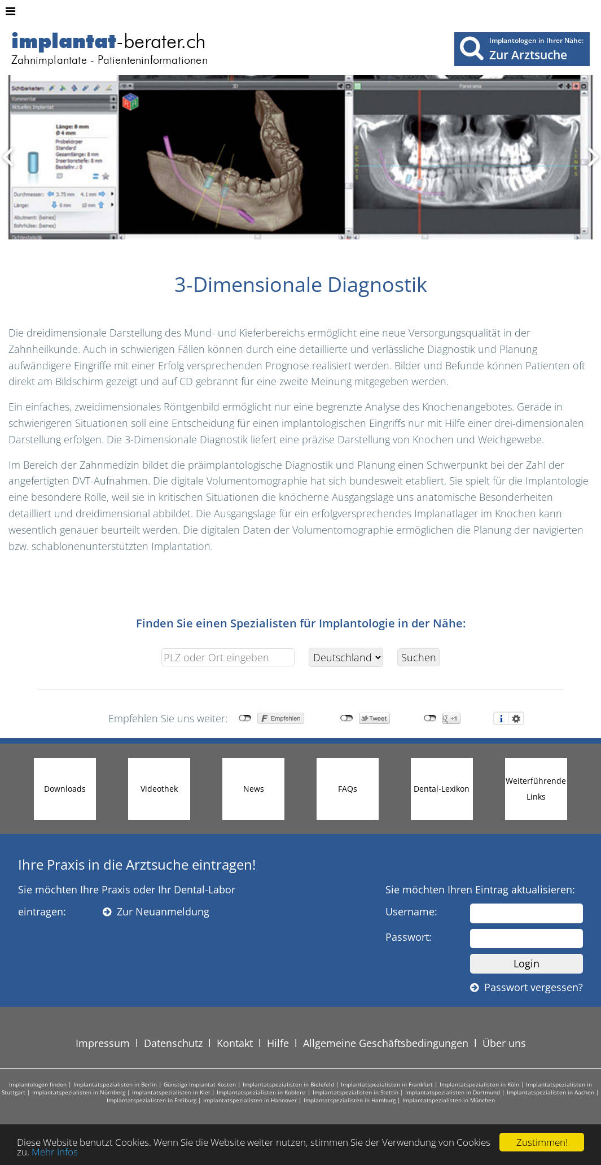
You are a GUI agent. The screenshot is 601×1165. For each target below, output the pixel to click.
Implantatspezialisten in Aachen (550, 1092)
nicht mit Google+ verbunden (430, 718)
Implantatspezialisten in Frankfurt (387, 1084)
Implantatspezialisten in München (448, 1100)
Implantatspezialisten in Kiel (171, 1092)
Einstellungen (516, 718)
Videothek (159, 788)
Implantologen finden (38, 1084)
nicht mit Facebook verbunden (245, 718)
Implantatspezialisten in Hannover (250, 1100)
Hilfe (278, 1043)
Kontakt (235, 1043)
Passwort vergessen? (526, 987)
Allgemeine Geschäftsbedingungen (385, 1043)
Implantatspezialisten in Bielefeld (288, 1084)
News (253, 788)
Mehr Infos (55, 1151)
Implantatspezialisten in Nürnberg (78, 1092)
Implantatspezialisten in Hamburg (350, 1100)
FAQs (347, 788)
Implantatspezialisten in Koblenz (261, 1092)
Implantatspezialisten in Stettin (355, 1092)
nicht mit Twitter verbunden (346, 718)
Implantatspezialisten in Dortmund (452, 1092)
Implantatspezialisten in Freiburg (151, 1100)
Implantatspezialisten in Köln (479, 1084)
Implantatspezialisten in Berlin (115, 1084)
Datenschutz (173, 1043)
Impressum (103, 1043)
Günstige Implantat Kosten (200, 1084)
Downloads (65, 788)
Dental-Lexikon (442, 788)
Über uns (504, 1043)
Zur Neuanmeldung (156, 911)
